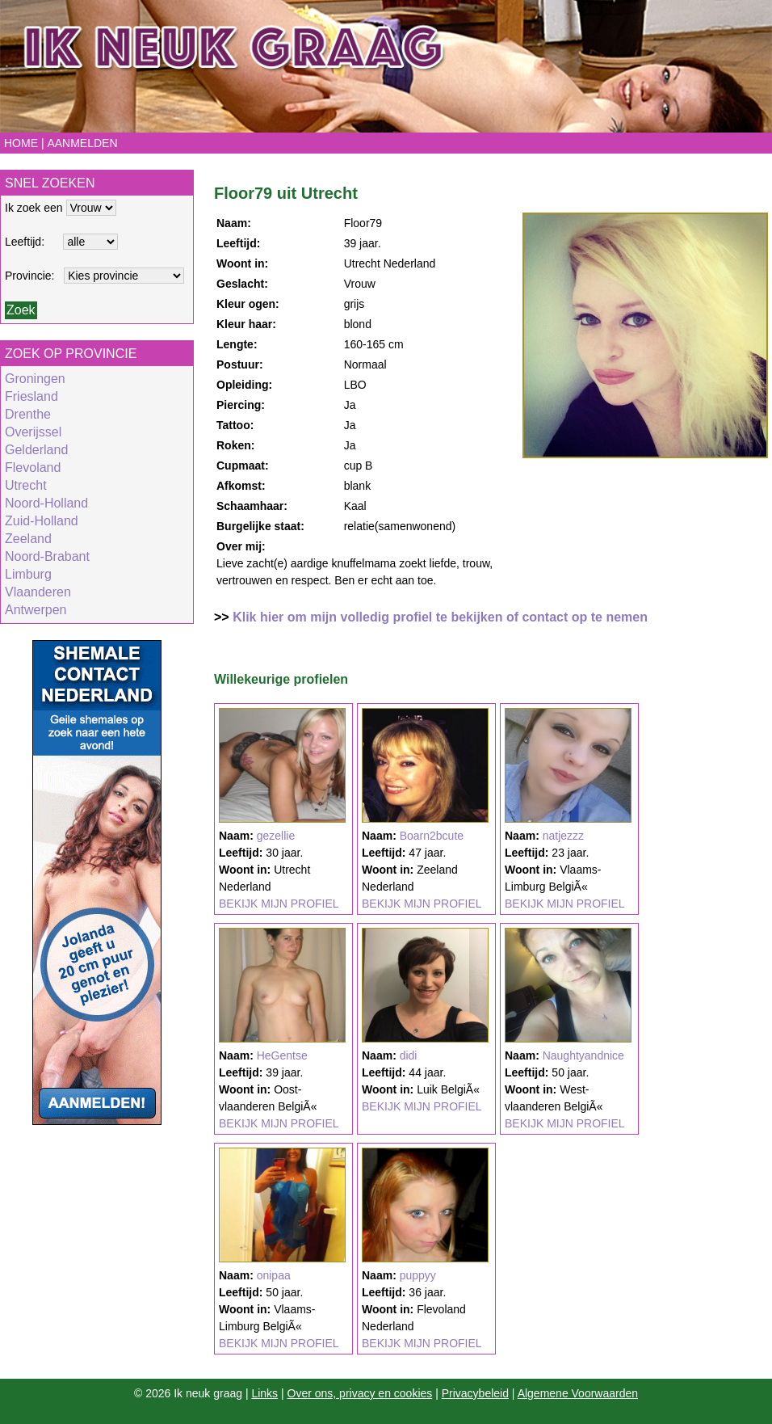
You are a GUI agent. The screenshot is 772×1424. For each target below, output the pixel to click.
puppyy (418, 1275)
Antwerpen (36, 610)
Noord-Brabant (47, 556)
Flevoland (33, 467)
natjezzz (563, 835)
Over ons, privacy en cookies (360, 1393)
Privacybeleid (475, 1393)
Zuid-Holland (41, 521)
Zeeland (28, 539)
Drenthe (28, 414)
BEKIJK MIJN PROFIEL (279, 903)
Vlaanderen (38, 592)
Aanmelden (82, 143)
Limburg (28, 574)
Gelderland (36, 450)
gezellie (276, 835)
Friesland (31, 396)
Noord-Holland (46, 503)
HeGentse (282, 1055)
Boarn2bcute (432, 835)
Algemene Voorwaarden (578, 1393)
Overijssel (33, 432)
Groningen (35, 378)
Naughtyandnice (583, 1055)
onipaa (274, 1275)
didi (408, 1055)
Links (264, 1393)
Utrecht (26, 485)
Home (21, 143)
